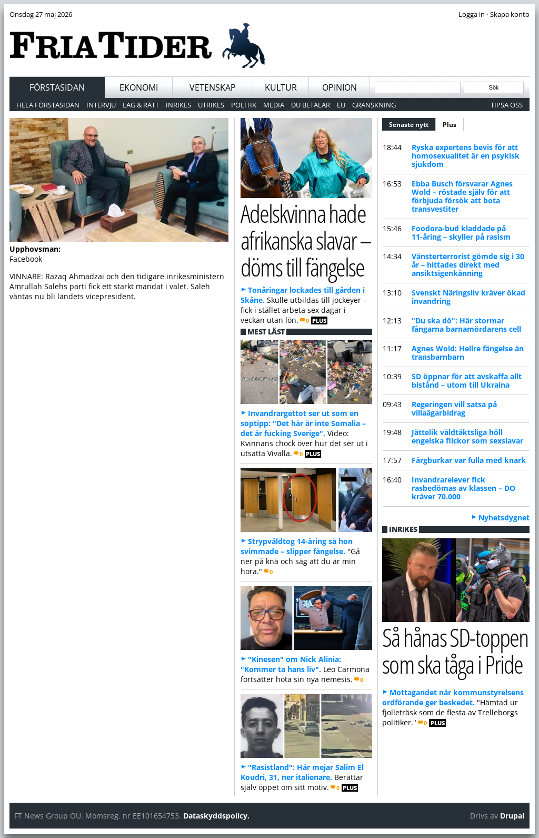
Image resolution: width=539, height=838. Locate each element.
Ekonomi (138, 87)
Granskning (374, 105)
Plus (449, 125)
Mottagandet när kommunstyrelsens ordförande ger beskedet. (453, 697)
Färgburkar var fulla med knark (469, 460)
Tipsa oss (507, 105)
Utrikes (211, 105)
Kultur (281, 87)
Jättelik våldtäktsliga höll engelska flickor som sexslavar (467, 436)
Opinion (339, 87)
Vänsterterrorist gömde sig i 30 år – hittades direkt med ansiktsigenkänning (468, 264)
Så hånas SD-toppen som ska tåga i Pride (455, 650)
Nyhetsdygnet (504, 517)
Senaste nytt (412, 123)
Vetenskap (212, 87)
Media (273, 105)
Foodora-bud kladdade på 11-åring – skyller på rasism (461, 232)
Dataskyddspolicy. (216, 816)
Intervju (101, 105)
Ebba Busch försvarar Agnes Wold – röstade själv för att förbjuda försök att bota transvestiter (462, 196)
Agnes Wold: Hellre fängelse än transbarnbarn (468, 352)
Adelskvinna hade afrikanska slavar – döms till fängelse (306, 239)
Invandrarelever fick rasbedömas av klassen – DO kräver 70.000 (463, 488)
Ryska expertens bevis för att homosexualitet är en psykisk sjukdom (466, 155)
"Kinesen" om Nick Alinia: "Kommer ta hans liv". (291, 664)
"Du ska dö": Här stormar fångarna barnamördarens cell (466, 325)
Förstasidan (57, 87)
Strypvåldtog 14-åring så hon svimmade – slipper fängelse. (297, 546)
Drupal (512, 816)
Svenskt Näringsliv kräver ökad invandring (468, 297)
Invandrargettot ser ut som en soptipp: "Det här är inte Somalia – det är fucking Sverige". (303, 423)
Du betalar (310, 105)
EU (341, 105)
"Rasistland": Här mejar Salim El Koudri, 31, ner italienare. (302, 772)
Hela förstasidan (47, 105)
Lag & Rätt (141, 105)
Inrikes (178, 105)
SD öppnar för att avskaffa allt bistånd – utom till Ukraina (467, 380)
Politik (243, 105)
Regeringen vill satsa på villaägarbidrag (454, 408)
